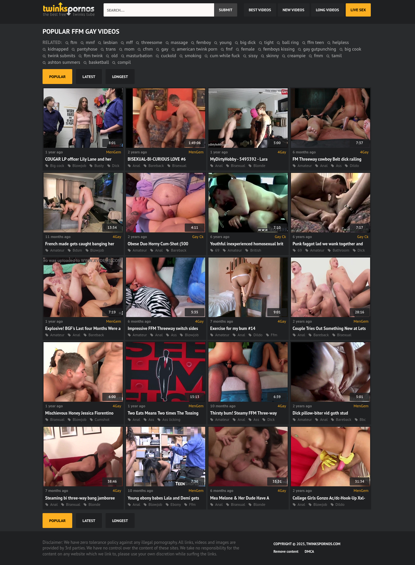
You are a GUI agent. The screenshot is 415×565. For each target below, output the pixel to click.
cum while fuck (225, 56)
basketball (99, 62)
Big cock (57, 165)
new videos (293, 9)
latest (88, 76)
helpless (341, 42)
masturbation (139, 56)
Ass (338, 165)
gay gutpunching (319, 49)
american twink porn (197, 49)
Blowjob (79, 165)
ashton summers (64, 62)
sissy (253, 56)
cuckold (168, 56)
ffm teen (315, 42)
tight (268, 42)
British (255, 250)
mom (129, 49)
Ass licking (171, 419)
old (114, 56)
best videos (260, 9)
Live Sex (358, 9)
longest (120, 76)
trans (111, 49)
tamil (337, 56)
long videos (327, 9)
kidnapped (58, 49)
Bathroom (341, 250)
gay (164, 49)
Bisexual (179, 165)
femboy (203, 42)
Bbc (363, 419)
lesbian (110, 42)
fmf (229, 49)
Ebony (176, 504)
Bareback (156, 165)
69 (217, 250)
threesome (151, 42)
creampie (296, 56)
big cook (353, 49)
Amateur (305, 165)
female (248, 49)
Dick (115, 165)
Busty (99, 165)
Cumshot (102, 419)
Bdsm (77, 250)
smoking (193, 56)
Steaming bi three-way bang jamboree (80, 498)
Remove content (286, 551)
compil (124, 62)
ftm (74, 42)
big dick (248, 42)
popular (57, 76)
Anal (136, 165)
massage (179, 42)
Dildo (354, 165)
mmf (90, 42)
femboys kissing (279, 49)
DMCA (309, 551)
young (225, 42)
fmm (318, 56)
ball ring (290, 42)
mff (129, 42)
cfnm (148, 49)
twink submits (61, 56)
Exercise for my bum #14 (232, 328)
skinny (272, 56)
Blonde (259, 165)
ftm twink (93, 56)
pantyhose (87, 49)
